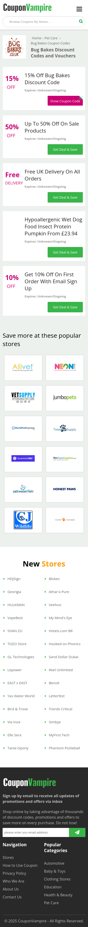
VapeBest (13, 617)
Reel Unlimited (59, 669)
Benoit (52, 682)
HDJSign (12, 578)
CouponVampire (32, 921)
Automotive (54, 863)
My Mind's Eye (58, 617)
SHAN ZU (13, 630)
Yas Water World (19, 696)
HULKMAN (14, 604)
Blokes (52, 578)
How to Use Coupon (20, 865)
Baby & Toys (54, 871)
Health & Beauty (58, 894)
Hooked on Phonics (62, 643)
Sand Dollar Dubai (61, 656)
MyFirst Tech (57, 735)
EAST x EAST (15, 682)
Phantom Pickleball (62, 748)
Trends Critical (58, 709)
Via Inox (12, 722)
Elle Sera (12, 735)
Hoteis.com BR (59, 630)
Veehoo (53, 604)
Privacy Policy (14, 873)
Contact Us (12, 897)
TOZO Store (15, 643)
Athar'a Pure (57, 591)
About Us (11, 889)
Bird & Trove (16, 709)
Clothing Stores (57, 879)
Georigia (12, 591)
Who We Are (13, 881)
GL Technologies (19, 656)
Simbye (53, 722)
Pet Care (51, 902)
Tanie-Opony (16, 748)
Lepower (13, 669)
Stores (8, 857)
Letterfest (55, 696)
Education (52, 887)
